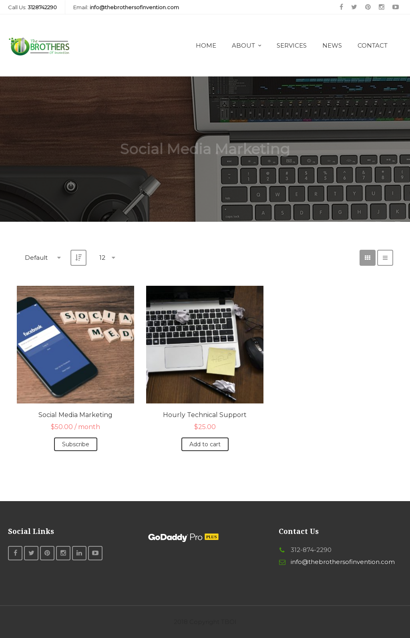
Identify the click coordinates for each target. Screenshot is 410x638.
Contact (373, 45)
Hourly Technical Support (205, 415)
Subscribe (75, 444)
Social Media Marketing (75, 415)
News (332, 45)
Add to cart (205, 444)
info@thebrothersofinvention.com (343, 562)
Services (292, 45)
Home (206, 45)
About (243, 45)
